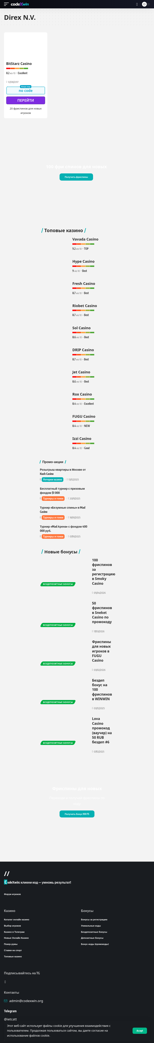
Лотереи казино (53, 476)
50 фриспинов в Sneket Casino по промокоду (102, 607)
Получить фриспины (76, 176)
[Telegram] (5, 974)
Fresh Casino (83, 282)
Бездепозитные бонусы (58, 580)
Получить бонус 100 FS (77, 804)
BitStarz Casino (19, 63)
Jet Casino (81, 370)
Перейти (25, 100)
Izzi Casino (81, 435)
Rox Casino (82, 392)
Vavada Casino (85, 238)
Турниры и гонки (54, 495)
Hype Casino (83, 260)
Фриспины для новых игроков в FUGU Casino (101, 645)
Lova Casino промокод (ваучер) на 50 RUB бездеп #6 (102, 721)
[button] (139, 1030)
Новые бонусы (60, 549)
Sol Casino (81, 326)
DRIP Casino (83, 348)
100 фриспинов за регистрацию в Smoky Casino (103, 568)
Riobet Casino (84, 304)
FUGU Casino (83, 413)
